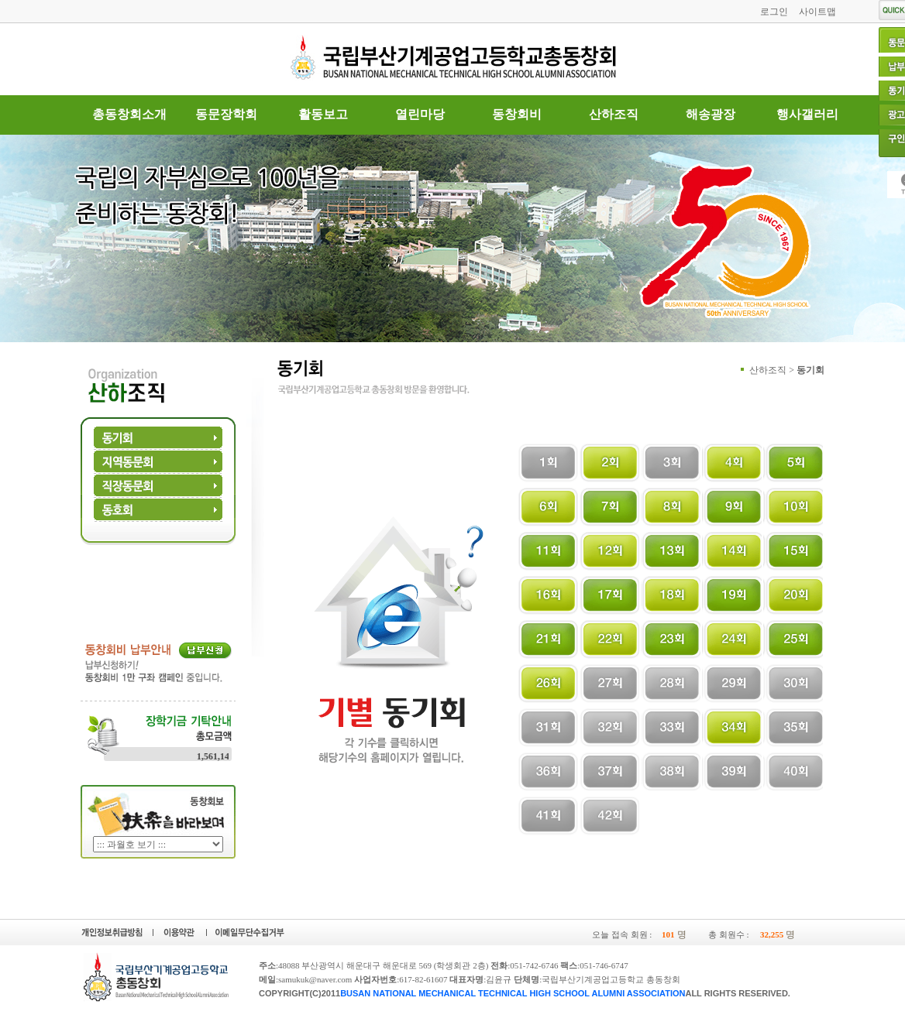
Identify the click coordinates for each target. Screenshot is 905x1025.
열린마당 (420, 114)
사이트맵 (817, 11)
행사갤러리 (807, 114)
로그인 (774, 11)
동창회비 (517, 114)
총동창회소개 (129, 114)
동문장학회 (226, 114)
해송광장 (710, 114)
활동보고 (323, 114)
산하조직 (613, 114)
